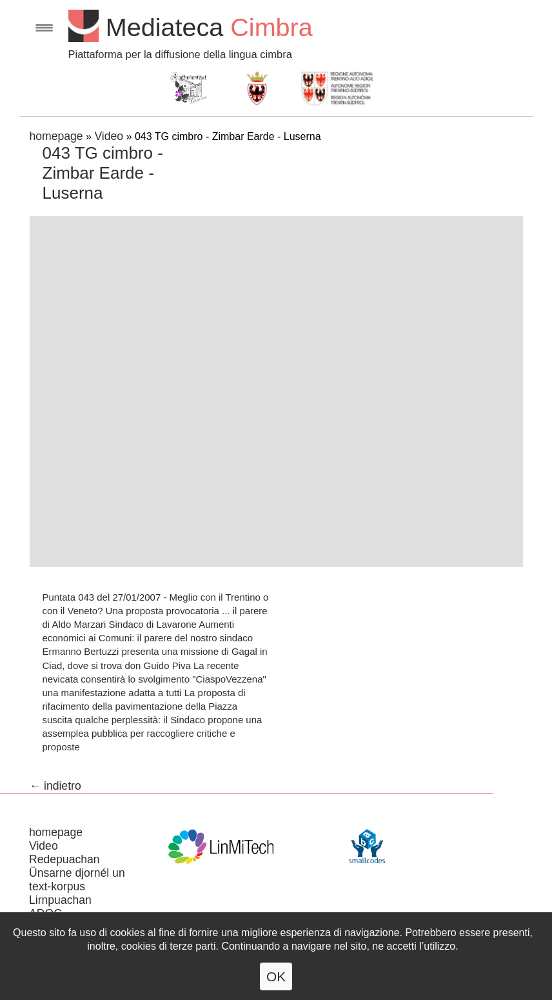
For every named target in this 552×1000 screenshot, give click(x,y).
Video (108, 136)
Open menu (44, 27)
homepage (56, 136)
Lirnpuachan (60, 900)
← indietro (55, 785)
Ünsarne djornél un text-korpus (77, 879)
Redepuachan (64, 859)
